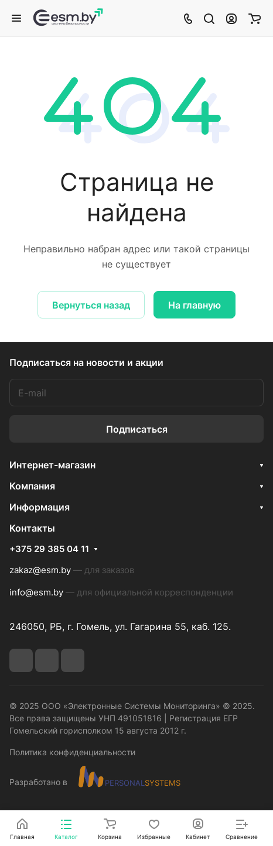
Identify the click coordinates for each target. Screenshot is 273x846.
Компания (32, 486)
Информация (39, 507)
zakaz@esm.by (40, 570)
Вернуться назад (91, 305)
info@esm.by (36, 592)
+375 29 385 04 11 (49, 549)
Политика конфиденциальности (72, 752)
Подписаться (137, 429)
